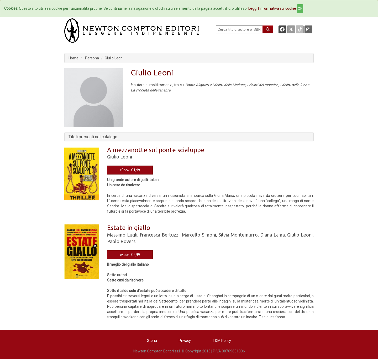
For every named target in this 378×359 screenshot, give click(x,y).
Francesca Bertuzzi (160, 234)
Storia (152, 341)
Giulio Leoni (114, 58)
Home (73, 58)
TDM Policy (222, 341)
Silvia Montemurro (238, 234)
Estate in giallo (128, 227)
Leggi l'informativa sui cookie (272, 8)
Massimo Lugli (122, 234)
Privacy (185, 341)
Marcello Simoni (199, 234)
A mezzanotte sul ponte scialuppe (155, 149)
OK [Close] (300, 9)
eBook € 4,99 (130, 255)
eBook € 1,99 (130, 170)
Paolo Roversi (121, 241)
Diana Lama (272, 234)
